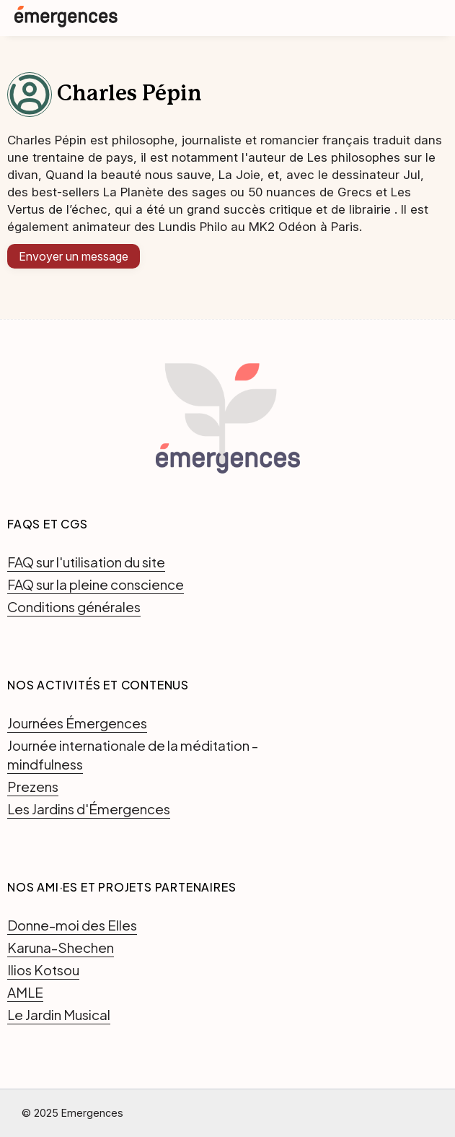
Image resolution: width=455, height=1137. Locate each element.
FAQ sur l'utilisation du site (86, 561)
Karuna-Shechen (60, 947)
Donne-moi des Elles (72, 924)
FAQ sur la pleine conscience (95, 584)
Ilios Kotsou (43, 969)
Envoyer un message (73, 256)
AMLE (25, 992)
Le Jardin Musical (58, 1014)
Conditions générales (74, 606)
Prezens (32, 786)
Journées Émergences (77, 722)
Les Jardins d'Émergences (88, 808)
